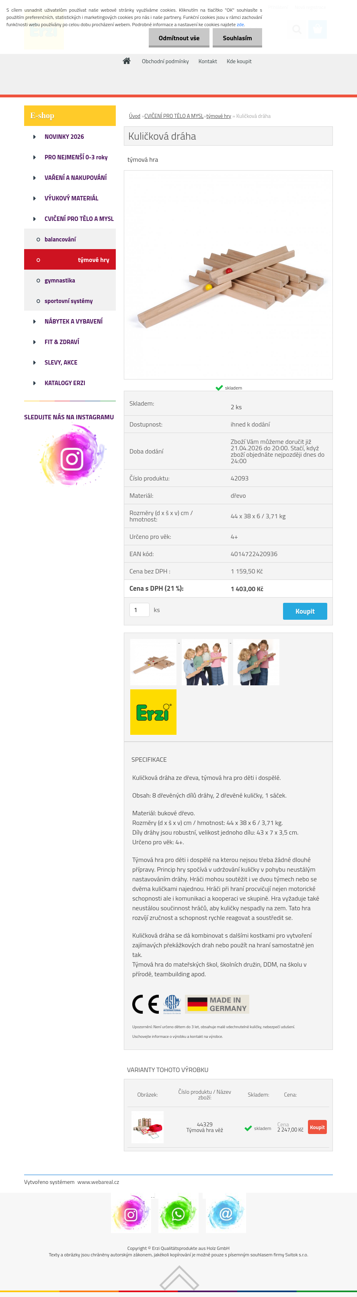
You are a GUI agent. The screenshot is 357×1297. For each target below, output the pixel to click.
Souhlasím (237, 38)
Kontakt (208, 61)
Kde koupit (239, 61)
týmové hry (218, 116)
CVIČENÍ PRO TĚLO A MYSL (173, 116)
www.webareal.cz (98, 1181)
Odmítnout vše (179, 38)
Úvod (134, 116)
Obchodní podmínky (165, 61)
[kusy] (139, 610)
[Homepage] (127, 61)
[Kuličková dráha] (228, 174)
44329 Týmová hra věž (205, 1127)
